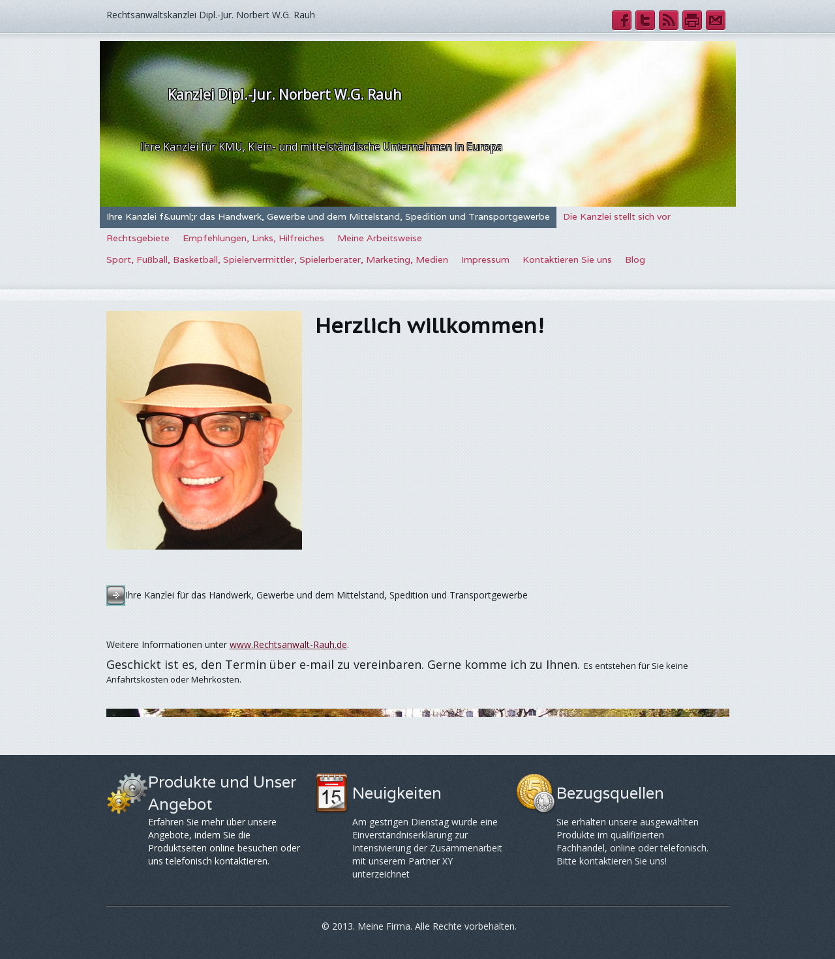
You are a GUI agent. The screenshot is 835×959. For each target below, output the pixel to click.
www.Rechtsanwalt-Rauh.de (288, 644)
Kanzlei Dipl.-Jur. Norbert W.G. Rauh (284, 94)
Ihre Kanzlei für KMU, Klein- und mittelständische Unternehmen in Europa (321, 147)
